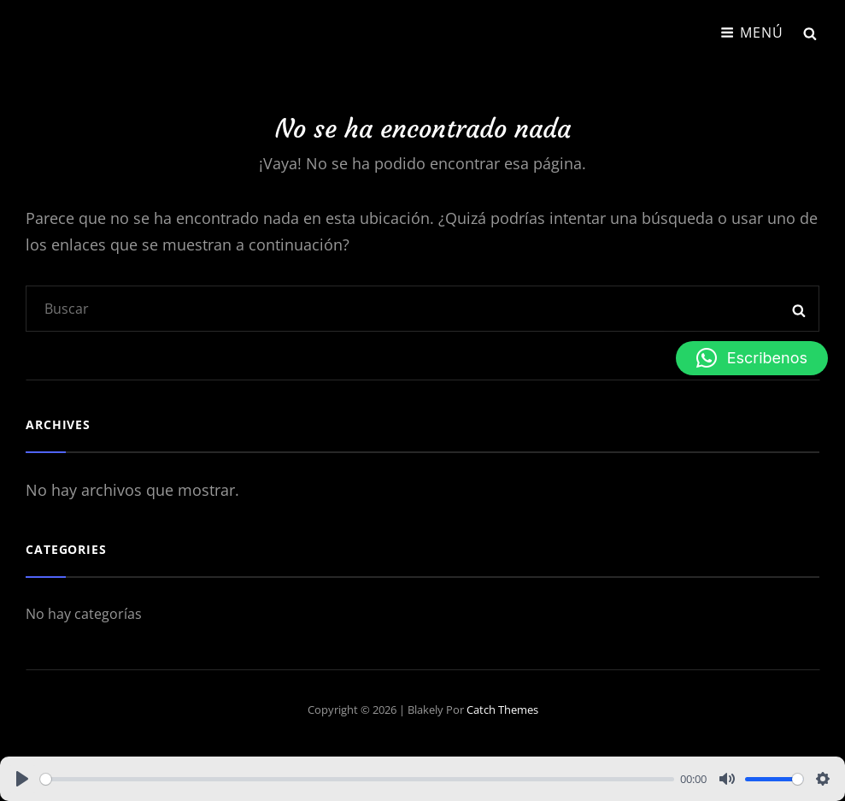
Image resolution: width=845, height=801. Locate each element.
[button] (752, 358)
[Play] (22, 778)
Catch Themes (502, 709)
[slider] (357, 779)
